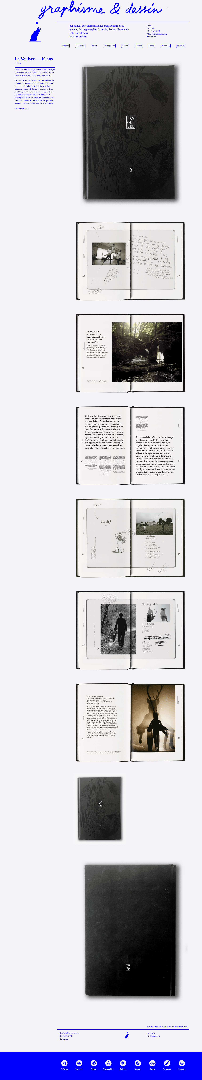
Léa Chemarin (46, 75)
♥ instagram (151, 37)
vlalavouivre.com (21, 108)
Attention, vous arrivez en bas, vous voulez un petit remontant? (167, 1026)
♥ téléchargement (153, 1036)
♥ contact (150, 28)
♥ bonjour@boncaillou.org (157, 34)
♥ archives (151, 1033)
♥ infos (149, 25)
